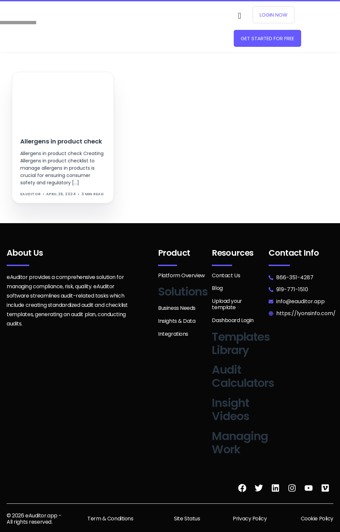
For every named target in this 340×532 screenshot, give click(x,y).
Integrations (173, 334)
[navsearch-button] (239, 16)
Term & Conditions (110, 518)
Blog (217, 288)
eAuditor (30, 194)
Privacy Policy (250, 518)
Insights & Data (177, 321)
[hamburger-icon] (181, 26)
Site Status (187, 518)
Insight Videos (230, 409)
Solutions (183, 292)
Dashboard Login (233, 320)
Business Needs (177, 308)
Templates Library (241, 343)
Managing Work (240, 442)
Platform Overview (181, 275)
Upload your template (227, 304)
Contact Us (226, 275)
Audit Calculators (243, 376)
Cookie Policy (317, 518)
